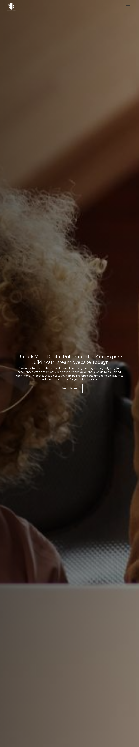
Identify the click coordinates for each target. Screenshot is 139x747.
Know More (69, 388)
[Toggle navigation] (128, 7)
